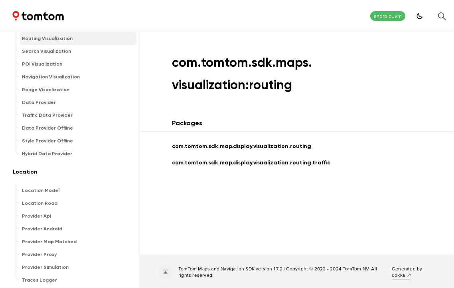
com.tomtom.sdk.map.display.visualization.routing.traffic (251, 162)
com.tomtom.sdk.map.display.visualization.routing (241, 146)
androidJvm (388, 16)
